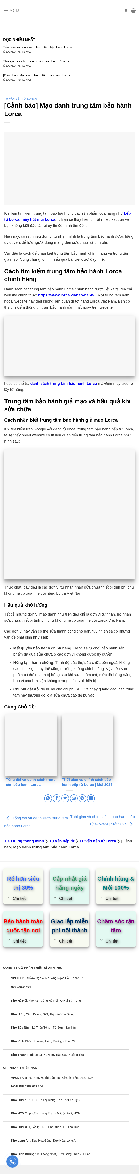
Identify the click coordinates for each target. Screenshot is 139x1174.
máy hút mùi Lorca (38, 219)
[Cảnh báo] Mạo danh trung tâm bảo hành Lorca (36, 75)
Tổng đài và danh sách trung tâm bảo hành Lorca (37, 47)
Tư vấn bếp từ (61, 841)
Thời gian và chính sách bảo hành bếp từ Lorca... (37, 61)
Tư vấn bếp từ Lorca (20, 98)
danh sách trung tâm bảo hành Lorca (63, 383)
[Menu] (11, 10)
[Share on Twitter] (65, 798)
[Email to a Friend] (74, 798)
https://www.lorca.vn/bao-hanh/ (66, 295)
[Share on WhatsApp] (48, 798)
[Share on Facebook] (56, 798)
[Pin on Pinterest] (82, 798)
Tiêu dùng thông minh (24, 841)
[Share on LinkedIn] (91, 798)
